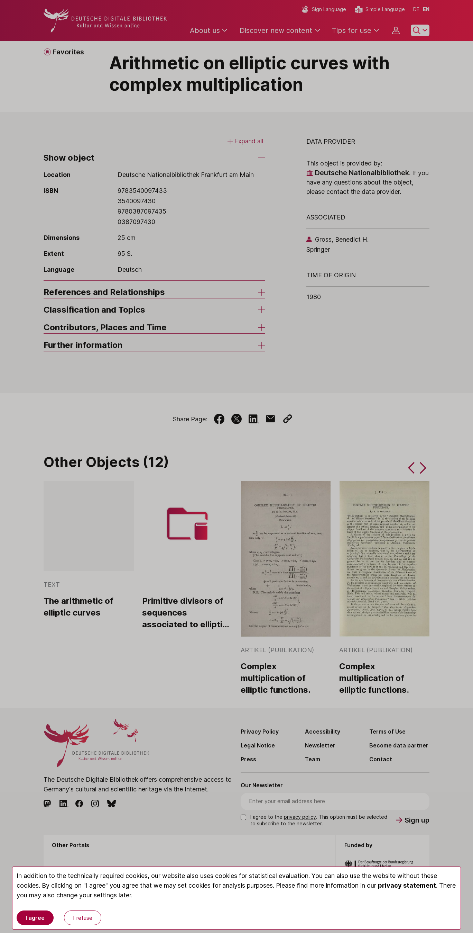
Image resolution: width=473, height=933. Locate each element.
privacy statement (407, 885)
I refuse (82, 917)
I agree (35, 917)
